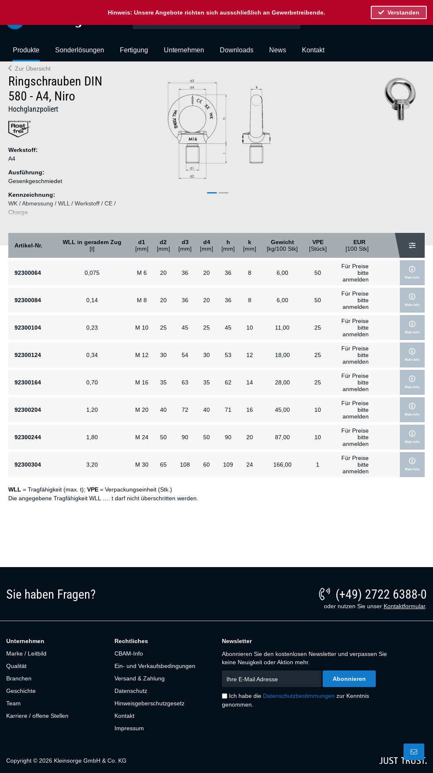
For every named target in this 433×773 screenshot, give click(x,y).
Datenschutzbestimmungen (299, 695)
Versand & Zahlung (139, 678)
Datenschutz (130, 690)
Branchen (19, 678)
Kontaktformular (404, 606)
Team (13, 703)
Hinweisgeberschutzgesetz (149, 703)
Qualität (16, 666)
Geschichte (21, 690)
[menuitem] (26, 53)
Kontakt (124, 715)
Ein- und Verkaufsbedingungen (154, 666)
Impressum (129, 728)
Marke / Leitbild (26, 653)
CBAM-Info (128, 653)
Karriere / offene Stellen (37, 715)
